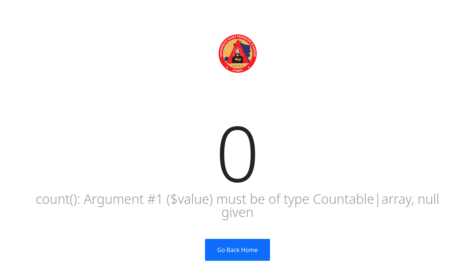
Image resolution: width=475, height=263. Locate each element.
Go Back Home (237, 250)
